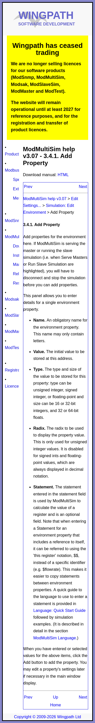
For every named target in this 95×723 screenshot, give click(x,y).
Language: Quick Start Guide (59, 610)
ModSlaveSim (17, 315)
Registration (15, 370)
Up (55, 697)
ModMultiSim (16, 237)
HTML (63, 175)
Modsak (12, 299)
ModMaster (15, 331)
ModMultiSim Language (54, 638)
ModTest (12, 347)
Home (55, 705)
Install (18, 255)
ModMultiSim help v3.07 (45, 199)
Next (83, 186)
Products (13, 154)
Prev (28, 186)
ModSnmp (14, 220)
